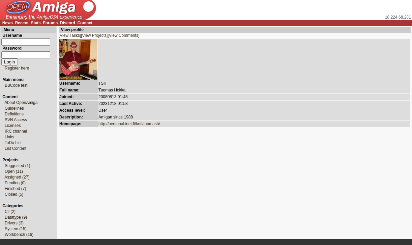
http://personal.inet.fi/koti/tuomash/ (129, 123)
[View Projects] (94, 35)
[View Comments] (123, 35)
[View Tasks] (70, 35)
